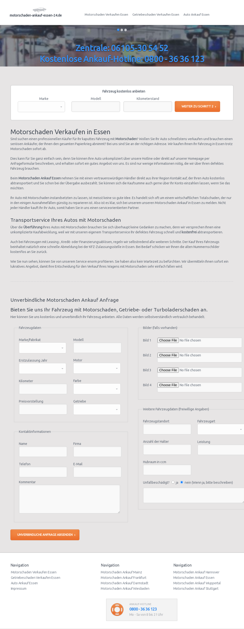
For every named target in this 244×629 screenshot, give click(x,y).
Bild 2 (147, 355)
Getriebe (79, 401)
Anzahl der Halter (156, 441)
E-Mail (78, 464)
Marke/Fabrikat (30, 340)
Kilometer (26, 381)
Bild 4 (147, 385)
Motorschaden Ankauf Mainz (121, 572)
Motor (77, 360)
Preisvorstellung (31, 401)
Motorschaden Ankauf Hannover (196, 572)
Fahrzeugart (206, 421)
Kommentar (27, 482)
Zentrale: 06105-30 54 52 (122, 48)
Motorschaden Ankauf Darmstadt (124, 583)
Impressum (18, 588)
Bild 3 (147, 370)
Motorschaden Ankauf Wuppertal (197, 583)
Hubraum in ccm (154, 462)
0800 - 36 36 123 (143, 609)
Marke (43, 99)
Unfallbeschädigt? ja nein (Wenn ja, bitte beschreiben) (188, 482)
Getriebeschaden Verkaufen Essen (155, 14)
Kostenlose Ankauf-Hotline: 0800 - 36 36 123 (122, 59)
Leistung (203, 442)
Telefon (24, 464)
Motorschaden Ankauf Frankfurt (123, 578)
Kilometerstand (148, 99)
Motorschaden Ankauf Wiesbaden (125, 588)
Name (23, 444)
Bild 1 (147, 340)
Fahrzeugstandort (156, 421)
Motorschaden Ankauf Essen (193, 578)
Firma (77, 444)
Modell (96, 99)
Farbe (77, 381)
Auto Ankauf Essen (196, 14)
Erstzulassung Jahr (33, 360)
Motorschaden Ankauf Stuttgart (195, 588)
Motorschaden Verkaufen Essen (106, 14)
